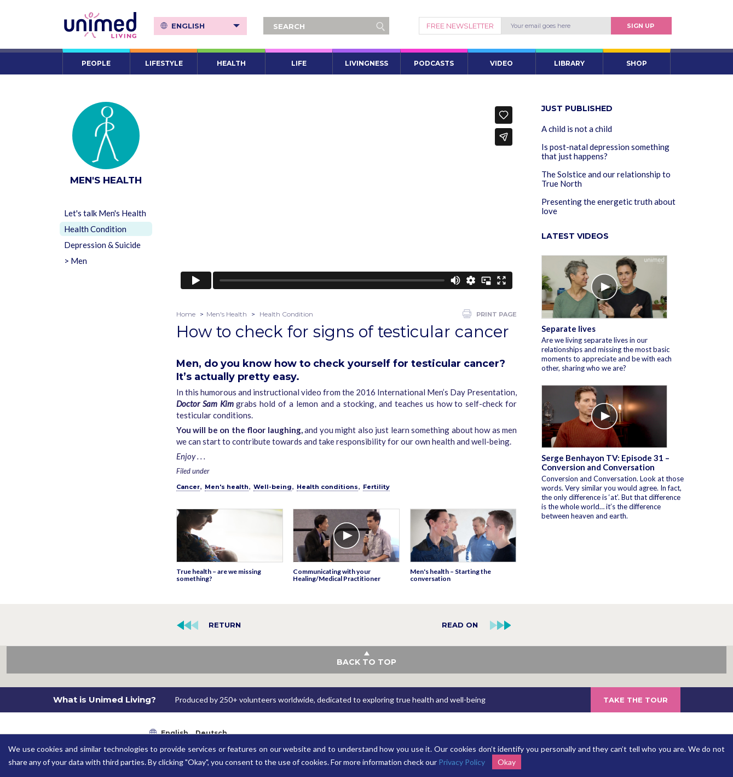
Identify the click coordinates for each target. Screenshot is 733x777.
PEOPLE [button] (96, 63)
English (206, 25)
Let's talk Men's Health (105, 213)
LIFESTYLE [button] (164, 63)
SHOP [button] (636, 63)
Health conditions (327, 487)
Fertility (376, 487)
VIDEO (501, 63)
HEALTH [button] (231, 63)
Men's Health (226, 314)
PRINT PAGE (490, 313)
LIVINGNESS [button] (366, 63)
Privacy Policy (461, 762)
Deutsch (211, 733)
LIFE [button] (299, 63)
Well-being (272, 487)
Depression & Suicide (102, 245)
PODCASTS (434, 63)
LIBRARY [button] (569, 63)
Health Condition (95, 229)
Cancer (188, 487)
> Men (75, 261)
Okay (507, 762)
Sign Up (640, 26)
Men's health (227, 487)
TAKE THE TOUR (635, 699)
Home (185, 314)
